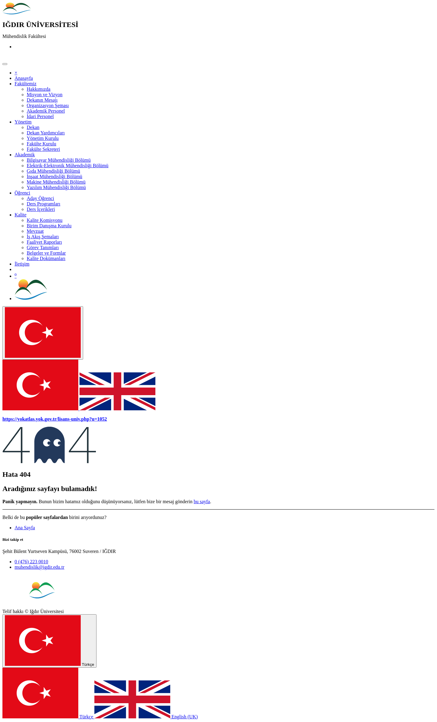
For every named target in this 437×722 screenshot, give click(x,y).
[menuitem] (24, 78)
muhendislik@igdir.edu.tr (39, 567)
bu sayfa (202, 501)
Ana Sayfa (25, 527)
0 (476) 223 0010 (31, 561)
